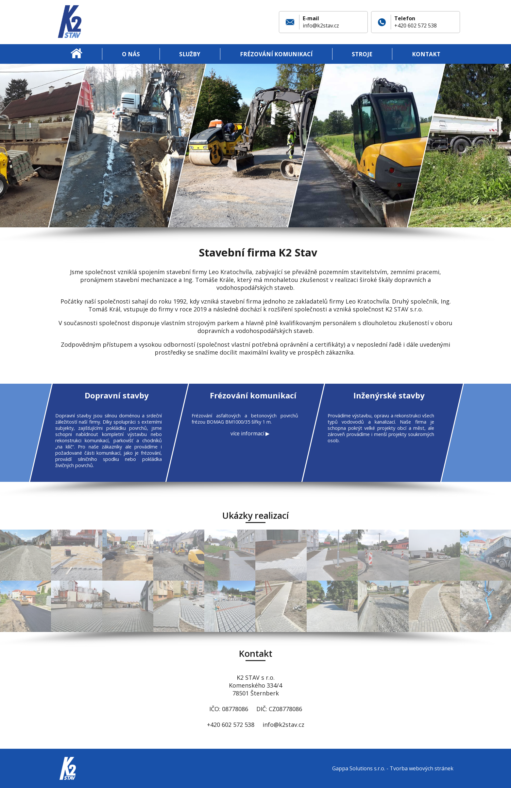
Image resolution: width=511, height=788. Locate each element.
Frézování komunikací (276, 54)
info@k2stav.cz (321, 25)
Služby (189, 54)
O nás (131, 54)
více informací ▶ (249, 433)
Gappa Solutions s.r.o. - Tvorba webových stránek (392, 768)
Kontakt (426, 54)
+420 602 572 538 (415, 25)
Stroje (362, 54)
